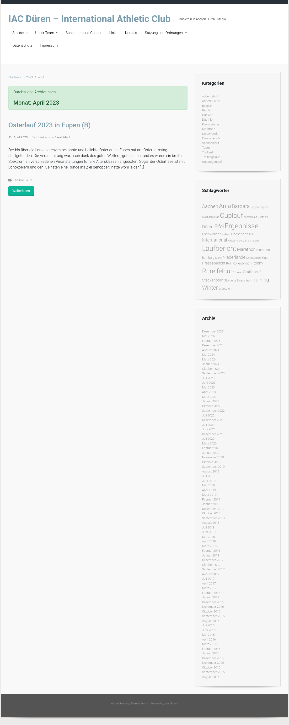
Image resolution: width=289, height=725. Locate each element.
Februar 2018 (211, 550)
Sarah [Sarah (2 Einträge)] (238, 272)
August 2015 (210, 677)
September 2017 (213, 569)
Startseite (19, 33)
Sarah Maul (62, 137)
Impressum (49, 45)
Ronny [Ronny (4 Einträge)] (257, 263)
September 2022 (213, 410)
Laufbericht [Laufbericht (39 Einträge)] (219, 248)
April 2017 (209, 583)
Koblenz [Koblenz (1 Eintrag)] (239, 240)
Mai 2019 (208, 485)
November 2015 (213, 662)
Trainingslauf (211, 157)
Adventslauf (210, 96)
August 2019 (210, 471)
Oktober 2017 (211, 565)
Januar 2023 (210, 401)
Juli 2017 (208, 578)
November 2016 (213, 606)
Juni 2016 (208, 630)
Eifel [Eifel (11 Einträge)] (219, 227)
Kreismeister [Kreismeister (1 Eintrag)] (252, 240)
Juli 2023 (208, 378)
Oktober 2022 (211, 406)
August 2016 (210, 621)
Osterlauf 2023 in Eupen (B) (49, 125)
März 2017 (209, 588)
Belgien (207, 105)
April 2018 (209, 541)
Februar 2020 (211, 448)
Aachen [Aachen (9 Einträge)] (210, 206)
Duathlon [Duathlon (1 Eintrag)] (263, 217)
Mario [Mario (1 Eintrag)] (218, 257)
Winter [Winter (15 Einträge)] (210, 287)
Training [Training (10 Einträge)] (260, 280)
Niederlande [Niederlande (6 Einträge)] (233, 257)
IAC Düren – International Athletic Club (89, 18)
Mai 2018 (208, 537)
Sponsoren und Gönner (84, 33)
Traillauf (207, 152)
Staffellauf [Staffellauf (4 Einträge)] (252, 272)
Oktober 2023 (211, 369)
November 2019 (213, 457)
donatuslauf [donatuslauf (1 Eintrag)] (250, 217)
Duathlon (208, 119)
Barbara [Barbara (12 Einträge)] (241, 206)
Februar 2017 (211, 593)
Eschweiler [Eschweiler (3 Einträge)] (210, 234)
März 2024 (209, 359)
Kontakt (131, 33)
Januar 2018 (210, 555)
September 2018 (213, 518)
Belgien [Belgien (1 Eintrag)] (255, 207)
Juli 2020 (208, 438)
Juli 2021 (208, 425)
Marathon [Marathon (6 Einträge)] (246, 249)
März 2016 (209, 644)
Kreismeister (210, 124)
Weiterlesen (21, 191)
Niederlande (210, 133)
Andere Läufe (23, 180)
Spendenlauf (210, 143)
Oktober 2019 (211, 462)
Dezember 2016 (213, 602)
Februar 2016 (211, 649)
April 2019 (209, 490)
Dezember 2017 (213, 560)
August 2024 (210, 350)
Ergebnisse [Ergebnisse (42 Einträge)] (241, 226)
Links (113, 33)
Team (206, 147)
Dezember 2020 (213, 434)
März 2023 (209, 397)
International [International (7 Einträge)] (214, 240)
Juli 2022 (208, 415)
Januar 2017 (210, 597)
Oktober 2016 (211, 611)
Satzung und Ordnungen (164, 33)
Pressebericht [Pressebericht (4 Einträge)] (213, 263)
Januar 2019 (210, 504)
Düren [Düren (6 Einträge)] (208, 226)
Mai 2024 (208, 354)
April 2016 (209, 639)
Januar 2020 (210, 453)
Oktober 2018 (211, 513)
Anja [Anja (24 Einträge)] (225, 205)
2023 (29, 77)
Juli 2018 (208, 527)
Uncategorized (212, 161)
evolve (115, 703)
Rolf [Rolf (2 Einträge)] (229, 263)
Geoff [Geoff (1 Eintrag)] (227, 234)
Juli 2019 (208, 476)
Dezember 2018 (213, 509)
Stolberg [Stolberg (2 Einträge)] (230, 280)
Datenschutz (22, 45)
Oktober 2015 (211, 667)
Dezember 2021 (213, 420)
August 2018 (210, 522)
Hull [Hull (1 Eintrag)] (251, 234)
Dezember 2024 (213, 345)
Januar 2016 (210, 653)
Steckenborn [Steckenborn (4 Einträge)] (212, 280)
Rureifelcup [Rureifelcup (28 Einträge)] (218, 271)
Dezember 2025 (213, 331)
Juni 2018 (208, 532)
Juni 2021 (208, 429)
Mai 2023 (208, 387)
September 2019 (213, 466)
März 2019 (209, 494)
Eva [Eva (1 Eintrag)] (221, 234)
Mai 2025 (208, 336)
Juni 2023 (208, 382)
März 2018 (209, 546)
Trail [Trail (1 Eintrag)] (248, 280)
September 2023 (213, 373)
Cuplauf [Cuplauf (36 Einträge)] (231, 215)
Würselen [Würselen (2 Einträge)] (225, 288)
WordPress (171, 703)
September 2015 (213, 672)
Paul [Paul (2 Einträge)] (265, 257)
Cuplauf (207, 115)
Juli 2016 (208, 625)
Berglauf (207, 110)
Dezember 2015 (213, 658)
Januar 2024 (210, 364)
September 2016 (213, 616)
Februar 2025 (211, 341)
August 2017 (210, 574)
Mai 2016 (208, 634)
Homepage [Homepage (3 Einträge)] (239, 234)
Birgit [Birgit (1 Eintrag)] (216, 217)
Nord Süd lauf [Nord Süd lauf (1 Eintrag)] (254, 257)
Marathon (208, 129)
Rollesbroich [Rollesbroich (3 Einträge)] (242, 263)
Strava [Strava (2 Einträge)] (240, 280)
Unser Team (44, 33)
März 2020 (209, 443)
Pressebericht (211, 138)
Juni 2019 (208, 481)
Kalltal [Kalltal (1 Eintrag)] (231, 240)
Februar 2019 (211, 499)
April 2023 (209, 392)
